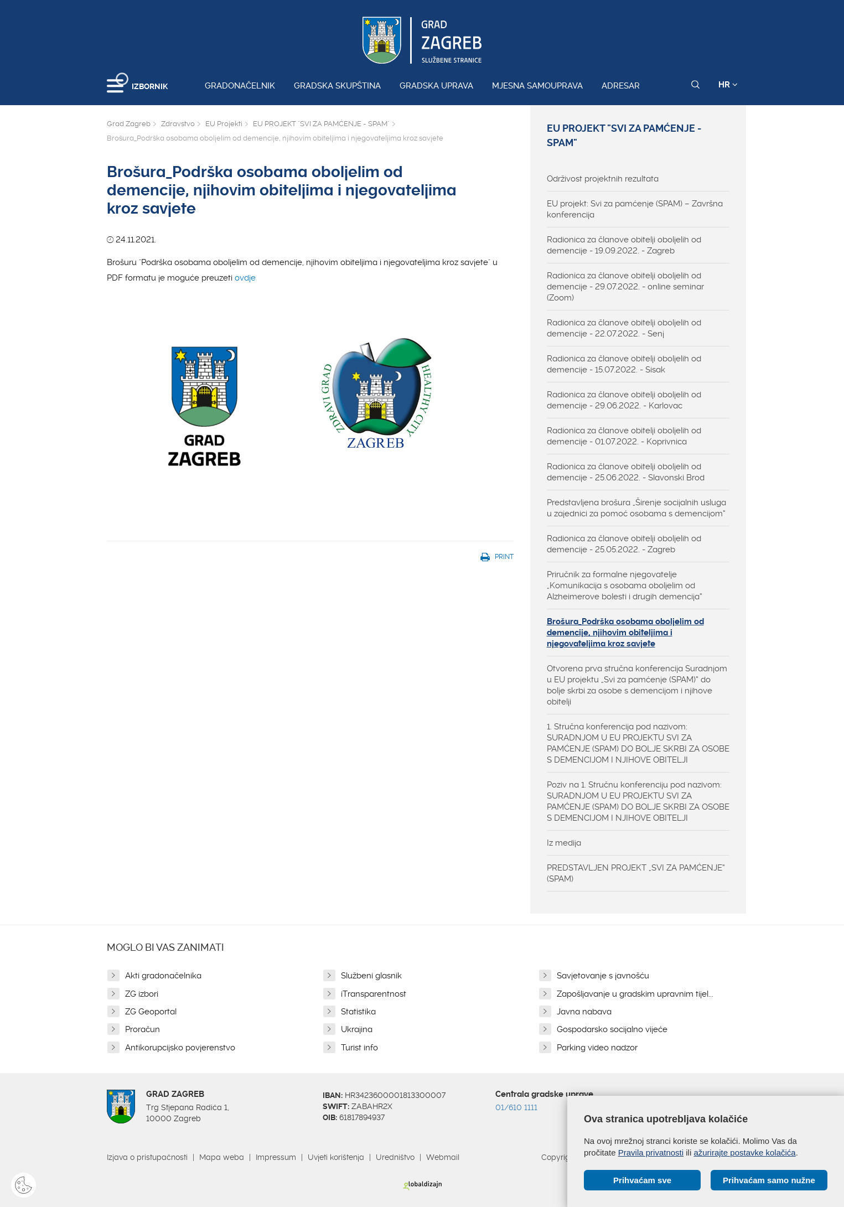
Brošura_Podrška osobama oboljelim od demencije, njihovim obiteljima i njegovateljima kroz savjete (625, 633)
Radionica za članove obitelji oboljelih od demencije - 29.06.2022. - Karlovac (624, 400)
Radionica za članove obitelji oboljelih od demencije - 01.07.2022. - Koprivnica (624, 436)
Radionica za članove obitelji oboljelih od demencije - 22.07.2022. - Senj (624, 328)
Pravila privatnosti (651, 1152)
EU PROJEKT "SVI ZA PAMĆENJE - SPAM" (321, 124)
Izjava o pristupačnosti (147, 1157)
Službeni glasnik (371, 976)
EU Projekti (223, 124)
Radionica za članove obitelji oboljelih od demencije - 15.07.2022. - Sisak (624, 364)
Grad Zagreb (129, 124)
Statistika (358, 1012)
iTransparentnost (373, 994)
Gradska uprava (436, 86)
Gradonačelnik (240, 86)
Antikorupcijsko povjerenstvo (180, 1048)
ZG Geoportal (151, 1012)
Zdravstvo (178, 124)
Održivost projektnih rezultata (603, 179)
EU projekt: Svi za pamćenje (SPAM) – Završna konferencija (635, 209)
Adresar (621, 86)
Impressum (276, 1157)
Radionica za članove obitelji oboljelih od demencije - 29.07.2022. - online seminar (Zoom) (625, 287)
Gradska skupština (337, 86)
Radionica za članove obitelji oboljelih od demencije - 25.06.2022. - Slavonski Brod (626, 472)
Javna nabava (584, 1012)
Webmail (442, 1157)
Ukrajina (356, 1029)
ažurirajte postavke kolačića (744, 1152)
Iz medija (564, 843)
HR (728, 85)
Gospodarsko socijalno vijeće (612, 1029)
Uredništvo (395, 1157)
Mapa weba (221, 1157)
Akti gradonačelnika (163, 976)
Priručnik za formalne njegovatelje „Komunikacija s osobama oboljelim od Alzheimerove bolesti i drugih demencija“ (624, 585)
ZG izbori (141, 994)
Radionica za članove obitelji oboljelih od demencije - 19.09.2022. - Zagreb (624, 245)
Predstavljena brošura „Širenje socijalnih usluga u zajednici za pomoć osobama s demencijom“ (636, 508)
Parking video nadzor (597, 1048)
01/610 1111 (516, 1107)
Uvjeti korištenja (336, 1157)
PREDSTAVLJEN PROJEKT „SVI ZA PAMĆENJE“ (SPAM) (636, 873)
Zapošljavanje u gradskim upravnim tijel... (635, 994)
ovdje (310, 401)
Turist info (359, 1048)
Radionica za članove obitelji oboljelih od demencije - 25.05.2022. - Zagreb (624, 544)
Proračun (142, 1029)
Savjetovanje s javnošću (603, 976)
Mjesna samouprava (537, 86)
